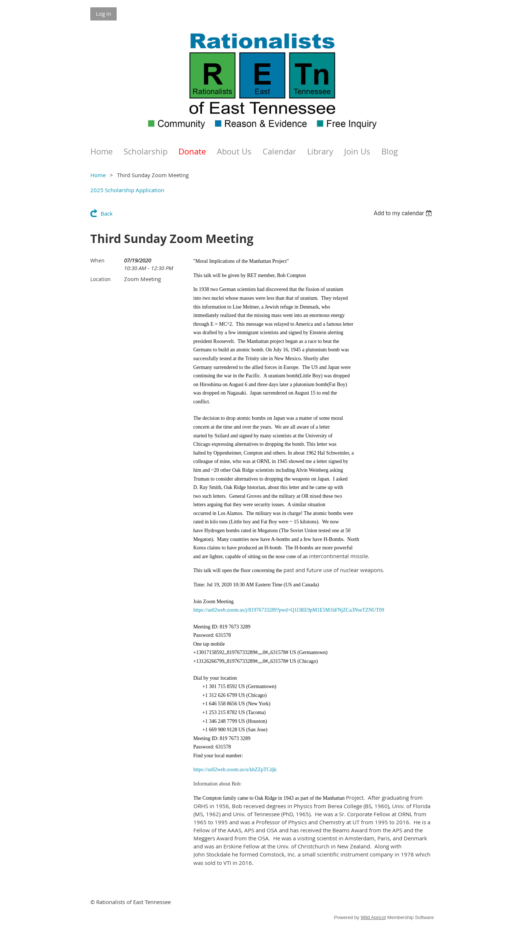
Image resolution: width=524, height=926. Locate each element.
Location (100, 279)
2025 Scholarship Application (127, 190)
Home (98, 175)
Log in (103, 13)
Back (107, 213)
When (97, 260)
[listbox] (404, 213)
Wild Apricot (373, 917)
